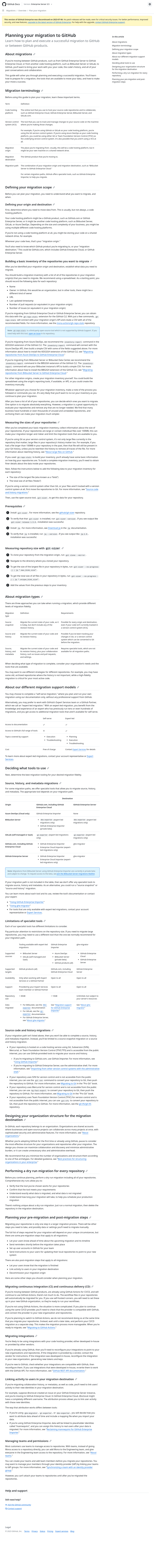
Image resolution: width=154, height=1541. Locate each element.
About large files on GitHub (59, 451)
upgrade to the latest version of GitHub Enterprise (49, 22)
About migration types (24, 596)
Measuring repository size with (34, 548)
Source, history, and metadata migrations (33, 783)
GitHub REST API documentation (69, 1370)
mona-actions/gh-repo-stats (70, 323)
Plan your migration (37, 10)
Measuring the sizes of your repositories (32, 422)
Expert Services (79, 749)
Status (42, 1531)
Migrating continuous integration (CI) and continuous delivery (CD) (49, 1286)
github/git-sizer (66, 512)
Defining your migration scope (30, 187)
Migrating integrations (21, 1336)
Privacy (35, 1531)
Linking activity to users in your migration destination (41, 1379)
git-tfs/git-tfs (85, 1103)
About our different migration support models (42, 687)
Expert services (61, 1531)
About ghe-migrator (36, 1020)
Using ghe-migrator (20, 905)
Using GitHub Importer (26, 1061)
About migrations (20, 54)
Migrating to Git (68, 1083)
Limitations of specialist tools (25, 921)
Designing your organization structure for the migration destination (48, 1118)
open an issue (35, 333)
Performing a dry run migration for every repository (46, 1171)
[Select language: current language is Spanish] (150, 4)
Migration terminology (24, 90)
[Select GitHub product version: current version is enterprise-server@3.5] (38, 4)
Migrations (11, 10)
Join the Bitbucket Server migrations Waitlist (76, 874)
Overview (22, 10)
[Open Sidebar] (3, 10)
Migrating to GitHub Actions (41, 1327)
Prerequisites (15, 506)
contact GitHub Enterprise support (110, 22)
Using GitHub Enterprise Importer (27, 902)
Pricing (50, 1531)
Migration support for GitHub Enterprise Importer (61, 1008)
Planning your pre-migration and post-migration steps (48, 1217)
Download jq (54, 528)
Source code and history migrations (29, 1030)
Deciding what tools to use (27, 768)
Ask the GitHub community (18, 1504)
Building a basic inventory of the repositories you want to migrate (48, 261)
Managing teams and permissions (28, 1441)
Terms (26, 1531)
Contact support (13, 1508)
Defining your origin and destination (30, 204)
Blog (72, 1531)
